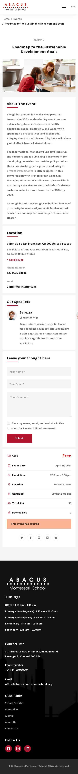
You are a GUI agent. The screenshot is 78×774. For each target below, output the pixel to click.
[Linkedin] (39, 537)
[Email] (56, 537)
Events (17, 18)
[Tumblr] (47, 537)
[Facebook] (30, 537)
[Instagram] (18, 748)
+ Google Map (15, 259)
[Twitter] (22, 537)
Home (6, 18)
